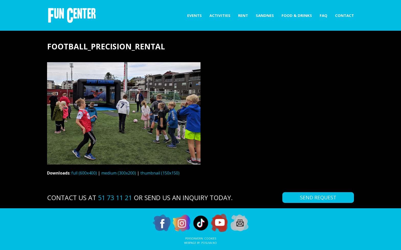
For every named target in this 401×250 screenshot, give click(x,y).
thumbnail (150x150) (160, 173)
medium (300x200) (118, 173)
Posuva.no (209, 243)
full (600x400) (84, 173)
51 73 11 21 (115, 197)
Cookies (210, 238)
